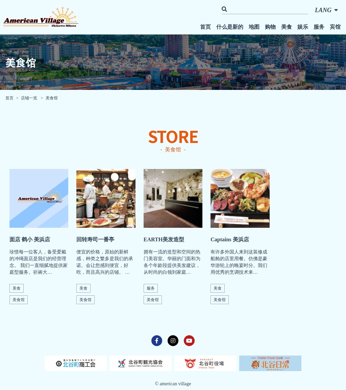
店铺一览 (29, 98)
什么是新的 (229, 27)
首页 (205, 27)
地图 (254, 27)
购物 (270, 27)
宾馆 (335, 27)
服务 (319, 27)
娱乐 (302, 27)
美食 (286, 27)
